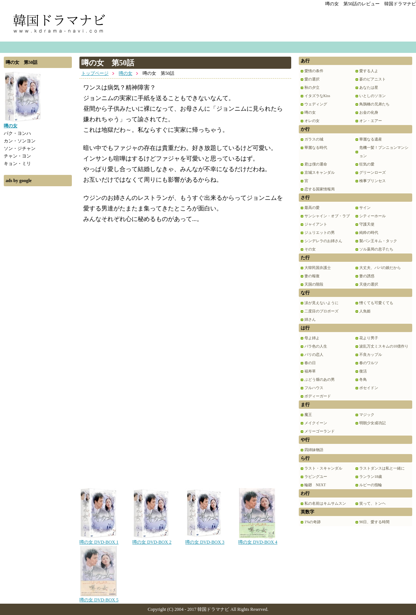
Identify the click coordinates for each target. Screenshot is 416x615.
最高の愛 (312, 208)
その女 (310, 249)
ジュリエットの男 (319, 232)
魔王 (308, 415)
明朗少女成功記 (372, 423)
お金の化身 (368, 112)
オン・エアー (370, 121)
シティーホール (372, 216)
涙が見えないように (321, 303)
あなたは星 (368, 87)
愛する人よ (368, 71)
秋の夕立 (312, 87)
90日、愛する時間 (374, 522)
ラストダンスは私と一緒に (382, 468)
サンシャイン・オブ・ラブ (327, 216)
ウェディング (315, 104)
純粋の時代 (368, 232)
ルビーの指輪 (370, 485)
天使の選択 (368, 284)
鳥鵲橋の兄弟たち (374, 104)
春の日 (310, 363)
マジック (366, 415)
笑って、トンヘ (372, 503)
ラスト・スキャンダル (323, 468)
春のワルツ (368, 363)
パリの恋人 (313, 354)
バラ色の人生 (315, 346)
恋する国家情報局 (319, 189)
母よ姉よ (312, 338)
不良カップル (370, 354)
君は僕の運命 (315, 164)
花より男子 (368, 338)
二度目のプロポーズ (321, 311)
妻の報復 (312, 276)
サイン (365, 208)
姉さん (310, 319)
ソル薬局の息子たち (376, 249)
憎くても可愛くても (376, 303)
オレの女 (312, 121)
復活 (363, 371)
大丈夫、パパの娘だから (380, 268)
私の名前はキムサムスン (325, 503)
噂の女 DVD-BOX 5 (98, 597)
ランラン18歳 (370, 476)
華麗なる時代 (315, 147)
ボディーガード (317, 396)
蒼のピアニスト (372, 79)
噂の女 (125, 73)
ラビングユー (315, 476)
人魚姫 (365, 311)
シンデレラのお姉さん (323, 241)
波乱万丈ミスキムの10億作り (383, 346)
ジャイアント (315, 224)
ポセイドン (368, 388)
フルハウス (313, 388)
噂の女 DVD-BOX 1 (98, 539)
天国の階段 (313, 284)
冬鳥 (363, 379)
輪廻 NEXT (315, 485)
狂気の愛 (366, 164)
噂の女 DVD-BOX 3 (204, 539)
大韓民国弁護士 (317, 268)
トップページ (95, 73)
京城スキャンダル (319, 172)
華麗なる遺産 (370, 139)
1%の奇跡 (312, 522)
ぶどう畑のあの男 (319, 379)
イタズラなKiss (317, 96)
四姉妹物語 (313, 450)
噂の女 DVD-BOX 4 (257, 539)
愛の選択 (312, 79)
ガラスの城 (313, 139)
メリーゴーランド (319, 431)
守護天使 (366, 224)
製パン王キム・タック (378, 241)
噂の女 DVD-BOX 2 (151, 539)
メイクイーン (315, 423)
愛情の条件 (313, 71)
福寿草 (310, 371)
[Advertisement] (38, 303)
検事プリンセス (372, 181)
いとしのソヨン (372, 96)
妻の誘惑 (366, 276)
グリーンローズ (372, 172)
